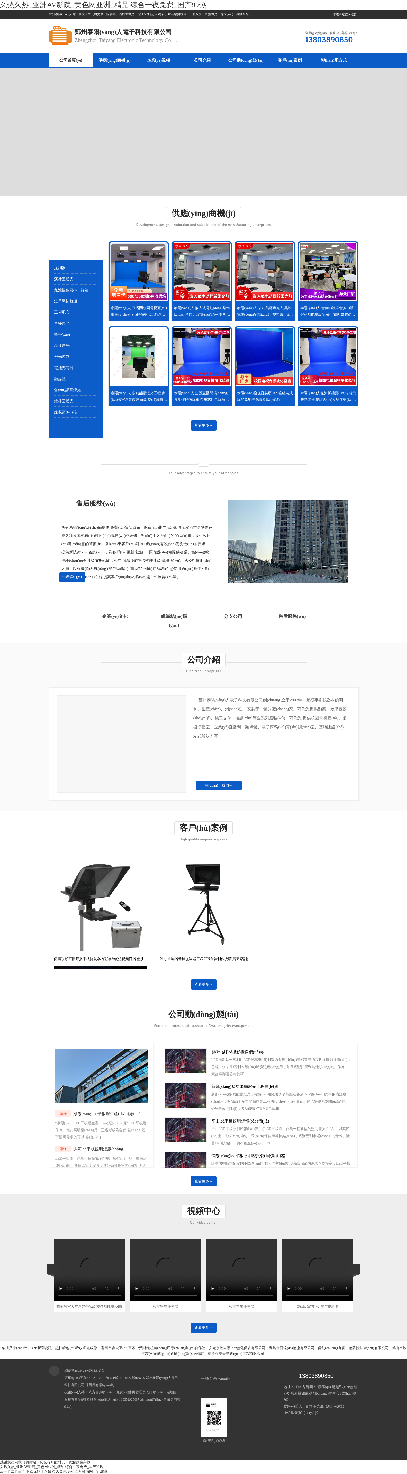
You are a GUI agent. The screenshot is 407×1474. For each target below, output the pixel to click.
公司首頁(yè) (70, 60)
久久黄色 (59, 1471)
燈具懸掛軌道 (65, 301)
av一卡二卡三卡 (12, 1471)
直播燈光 (62, 323)
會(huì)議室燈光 (67, 390)
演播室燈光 (63, 279)
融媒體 (60, 379)
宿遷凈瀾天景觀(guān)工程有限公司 (236, 1354)
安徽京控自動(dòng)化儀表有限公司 (237, 1348)
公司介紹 (202, 60)
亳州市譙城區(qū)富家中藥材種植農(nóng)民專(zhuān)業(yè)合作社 (153, 1348)
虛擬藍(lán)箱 (65, 412)
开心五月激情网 (80, 1471)
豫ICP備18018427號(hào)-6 (125, 1378)
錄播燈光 (62, 345)
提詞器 (60, 268)
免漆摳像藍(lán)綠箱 (71, 290)
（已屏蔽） (103, 1471)
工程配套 (62, 312)
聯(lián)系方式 (333, 60)
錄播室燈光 (63, 401)
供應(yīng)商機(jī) (114, 60)
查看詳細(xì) (72, 577)
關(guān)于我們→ (218, 785)
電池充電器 (63, 368)
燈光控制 (62, 357)
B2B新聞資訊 (41, 1348)
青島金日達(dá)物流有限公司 (291, 1348)
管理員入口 (144, 1392)
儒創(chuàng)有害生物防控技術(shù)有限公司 (353, 1348)
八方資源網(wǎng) (102, 1392)
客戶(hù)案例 (290, 60)
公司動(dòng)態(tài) (246, 60)
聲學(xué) (62, 334)
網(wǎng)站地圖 (164, 1392)
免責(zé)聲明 (125, 1392)
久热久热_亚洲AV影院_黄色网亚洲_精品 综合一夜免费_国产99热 (103, 5)
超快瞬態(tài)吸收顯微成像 (76, 1348)
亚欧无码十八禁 (38, 1471)
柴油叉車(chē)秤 (14, 1348)
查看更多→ (204, 425)
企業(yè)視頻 (158, 60)
